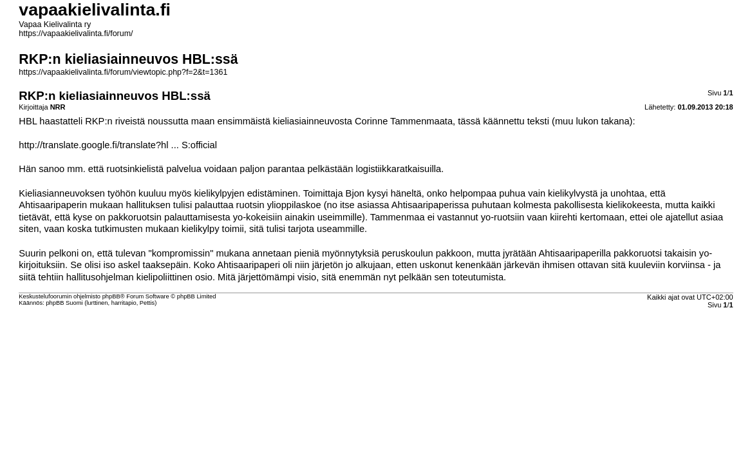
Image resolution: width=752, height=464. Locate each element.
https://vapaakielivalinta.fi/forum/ (76, 33)
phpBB (111, 296)
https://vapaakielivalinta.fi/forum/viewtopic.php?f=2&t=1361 (123, 72)
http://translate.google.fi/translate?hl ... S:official (118, 145)
